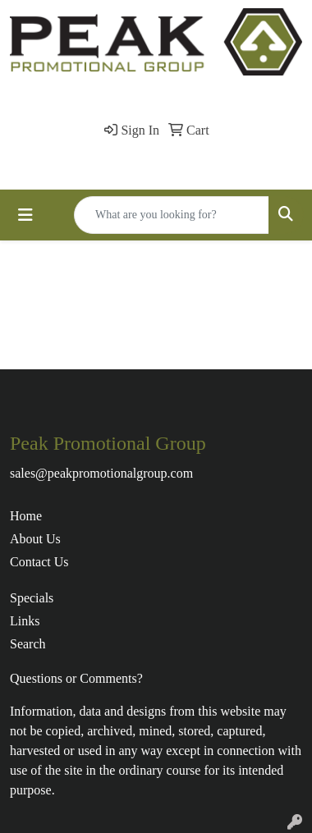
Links (24, 621)
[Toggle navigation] (25, 215)
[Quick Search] (171, 215)
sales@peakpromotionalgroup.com (101, 473)
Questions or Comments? (76, 678)
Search (28, 644)
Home (26, 516)
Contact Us (39, 562)
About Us (35, 539)
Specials (31, 598)
